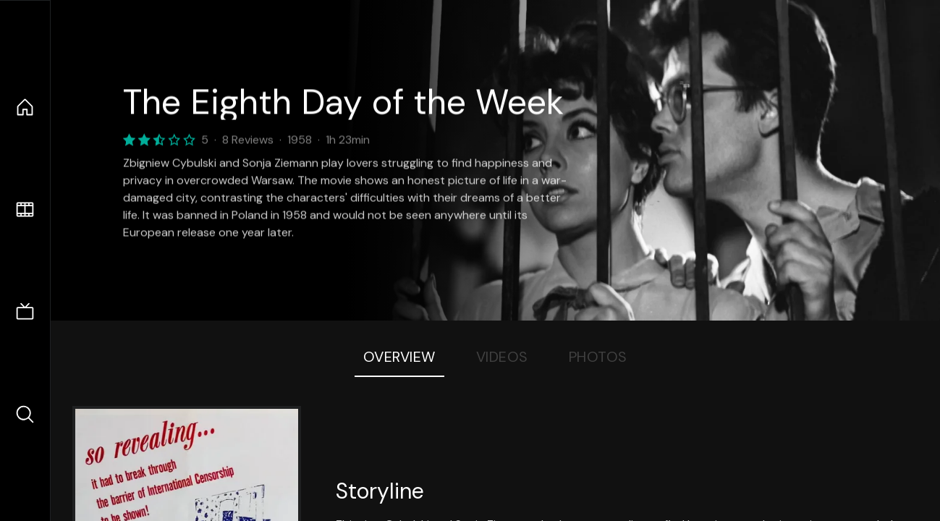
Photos (598, 356)
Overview (399, 356)
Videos (502, 356)
